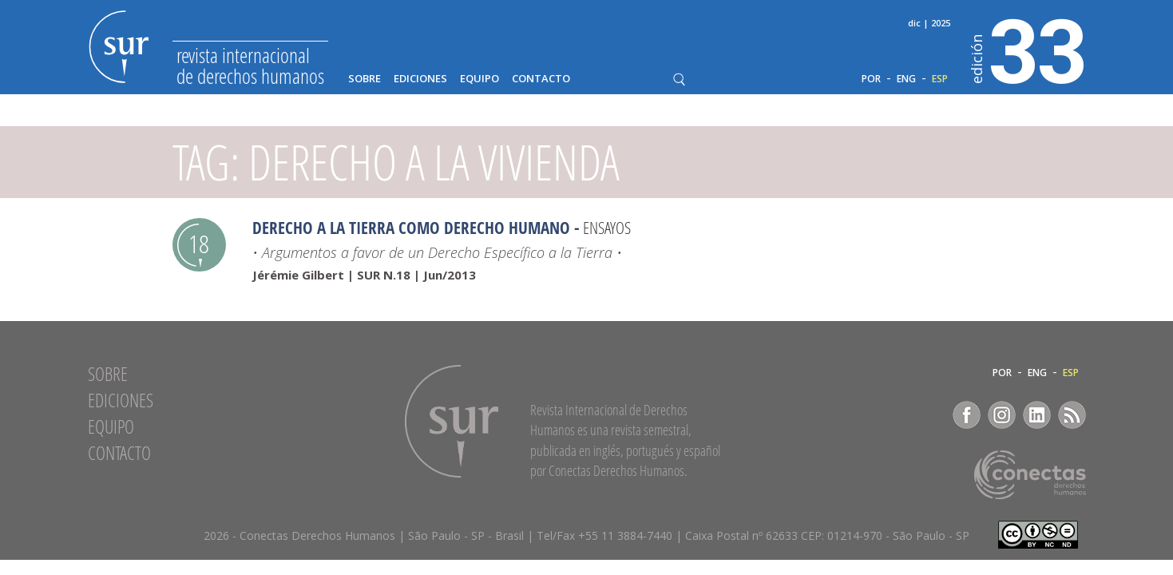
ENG (906, 79)
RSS (1072, 415)
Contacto (541, 78)
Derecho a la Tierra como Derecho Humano (411, 227)
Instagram (1002, 415)
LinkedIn (1037, 415)
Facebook (967, 415)
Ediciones (420, 78)
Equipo (479, 78)
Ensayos (607, 227)
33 (1029, 48)
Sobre (364, 78)
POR (871, 79)
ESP (940, 79)
